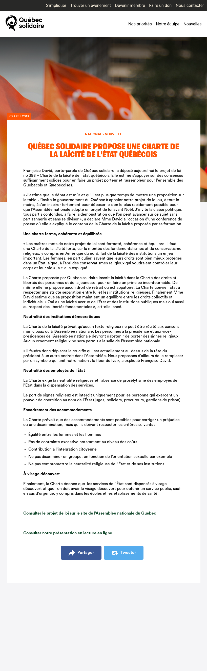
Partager (81, 553)
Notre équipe (167, 24)
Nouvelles (192, 24)
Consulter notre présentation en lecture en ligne (67, 533)
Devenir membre (130, 5)
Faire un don (160, 5)
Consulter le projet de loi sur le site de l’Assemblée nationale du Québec (89, 513)
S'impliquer (56, 5)
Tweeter (124, 553)
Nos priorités (140, 24)
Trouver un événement (90, 5)
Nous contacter (190, 5)
